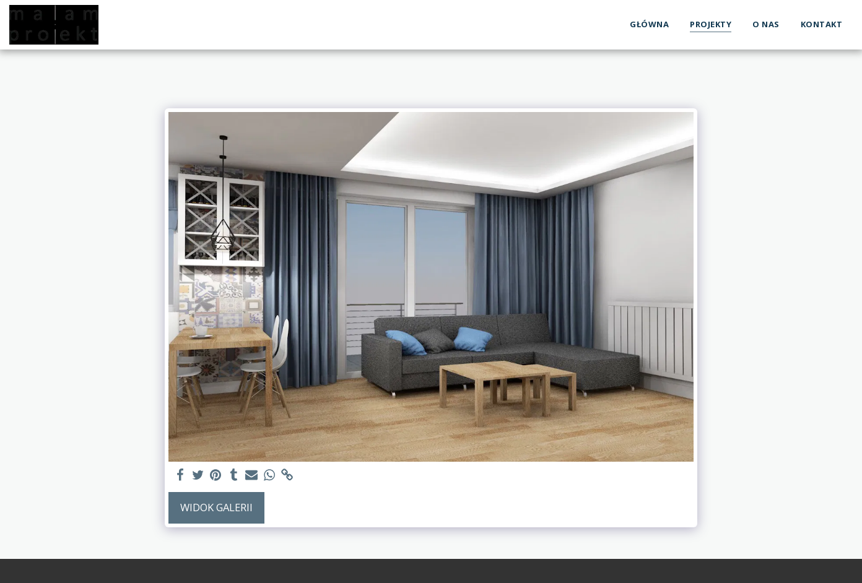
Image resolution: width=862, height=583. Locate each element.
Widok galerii (216, 507)
